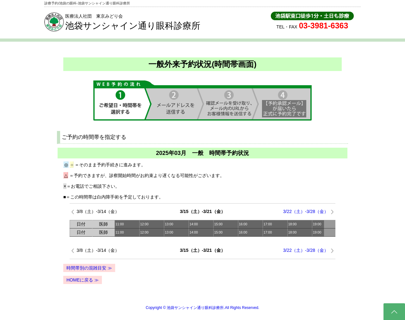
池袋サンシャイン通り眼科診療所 (132, 26)
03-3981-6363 (323, 25)
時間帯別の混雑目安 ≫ (89, 267)
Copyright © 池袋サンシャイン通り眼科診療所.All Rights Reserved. (202, 307)
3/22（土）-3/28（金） (305, 211)
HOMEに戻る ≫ (82, 279)
